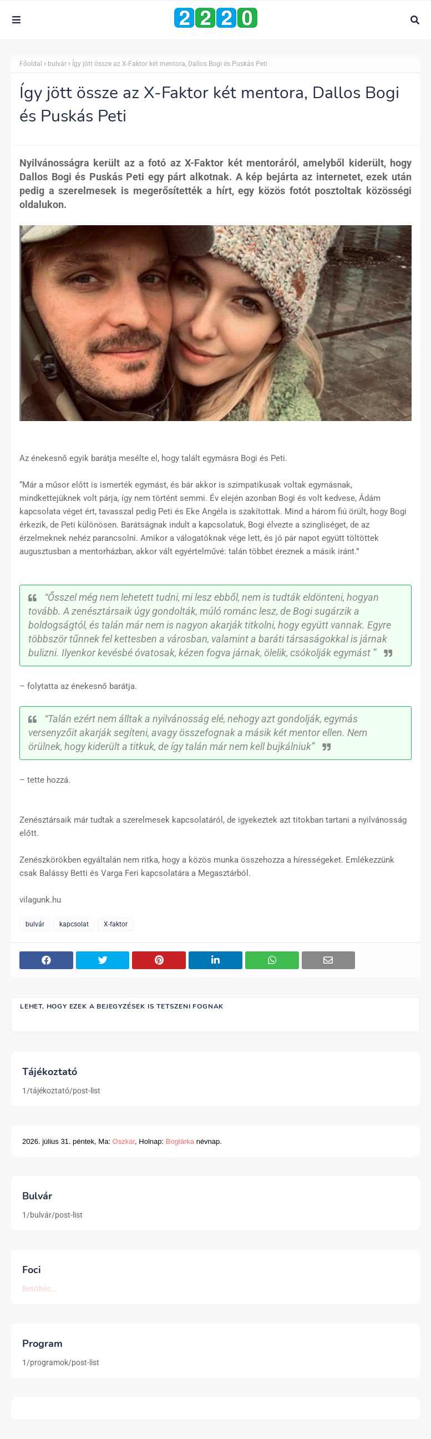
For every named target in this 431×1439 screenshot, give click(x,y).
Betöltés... (39, 1288)
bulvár (57, 64)
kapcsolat (74, 924)
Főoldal (30, 64)
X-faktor (116, 924)
